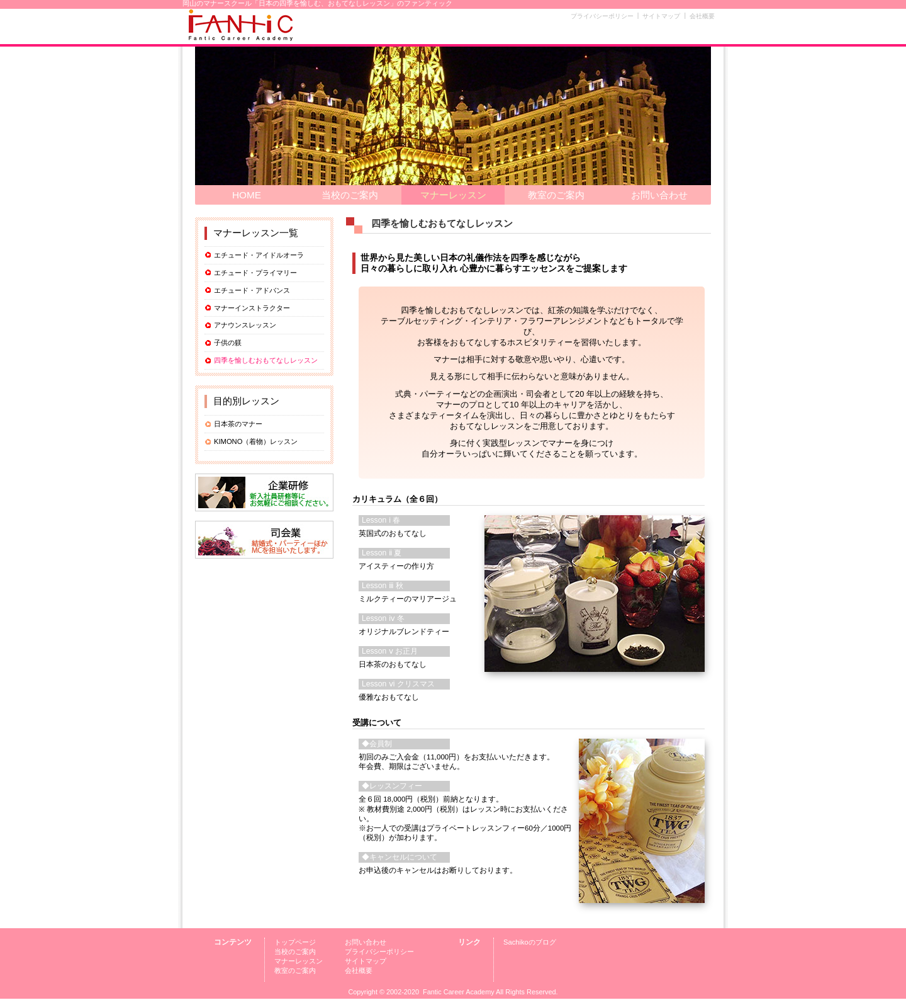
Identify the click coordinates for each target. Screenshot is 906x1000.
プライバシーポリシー (602, 16)
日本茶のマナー (238, 424)
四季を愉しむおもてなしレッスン (266, 360)
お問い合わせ (659, 195)
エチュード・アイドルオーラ (259, 255)
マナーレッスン (453, 195)
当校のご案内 (350, 195)
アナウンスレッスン (245, 325)
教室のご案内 (556, 195)
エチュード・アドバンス (252, 290)
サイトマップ (661, 16)
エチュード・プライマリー (255, 272)
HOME (246, 195)
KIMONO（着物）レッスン (256, 441)
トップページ (295, 942)
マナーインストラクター (252, 308)
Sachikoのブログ (529, 942)
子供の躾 (228, 342)
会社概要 (702, 16)
